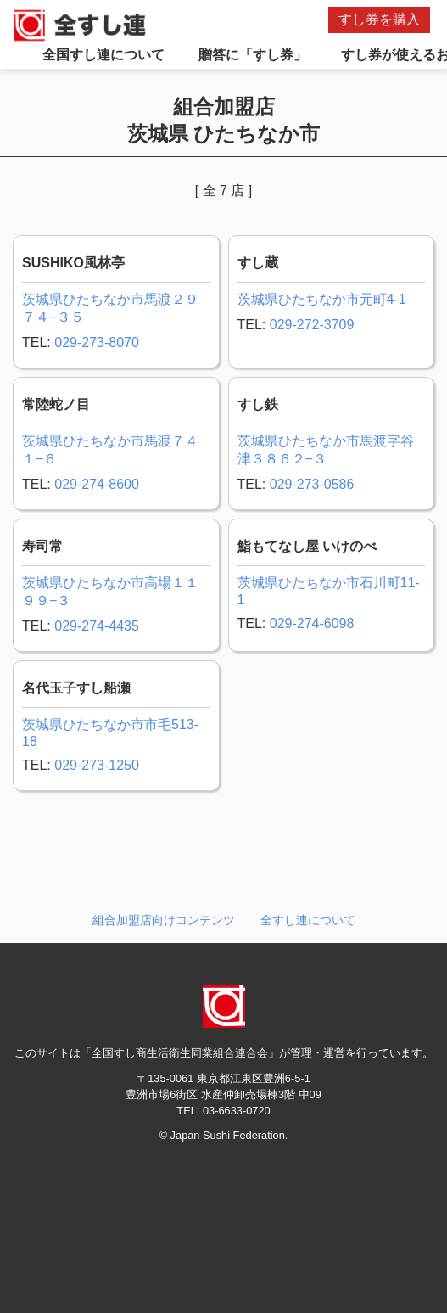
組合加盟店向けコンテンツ (163, 920)
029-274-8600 (96, 484)
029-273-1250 (96, 765)
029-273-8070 (96, 342)
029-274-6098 (312, 623)
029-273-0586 (312, 484)
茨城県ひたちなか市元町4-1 (321, 299)
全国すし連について (103, 55)
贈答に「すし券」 (252, 55)
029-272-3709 (312, 324)
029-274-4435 (96, 626)
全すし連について (307, 920)
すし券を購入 (379, 19)
